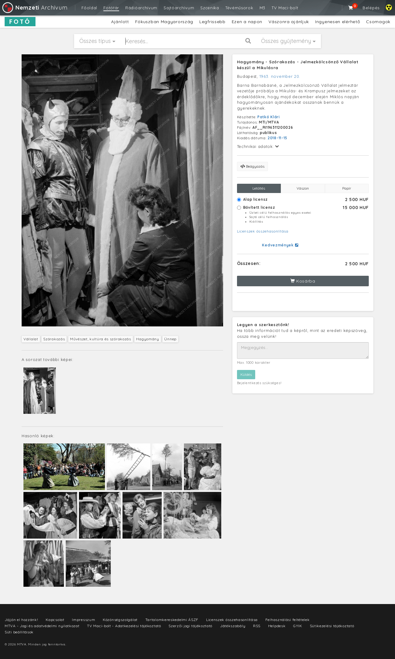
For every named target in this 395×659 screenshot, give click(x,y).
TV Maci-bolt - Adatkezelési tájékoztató (124, 625)
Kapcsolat (55, 619)
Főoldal (89, 7)
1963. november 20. (280, 76)
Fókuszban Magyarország (164, 21)
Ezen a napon (247, 21)
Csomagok (378, 21)
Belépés (371, 7)
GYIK (297, 625)
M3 (262, 7)
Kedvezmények (280, 245)
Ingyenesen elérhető (337, 21)
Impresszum (83, 619)
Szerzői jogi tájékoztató (190, 625)
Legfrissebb (212, 21)
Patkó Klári (268, 117)
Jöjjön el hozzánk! (21, 619)
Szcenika (209, 7)
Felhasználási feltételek (287, 619)
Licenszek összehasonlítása (263, 231)
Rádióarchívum (141, 7)
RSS (256, 625)
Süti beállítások (19, 632)
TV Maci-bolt (285, 7)
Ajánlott (120, 21)
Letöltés (258, 188)
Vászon (303, 188)
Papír (346, 188)
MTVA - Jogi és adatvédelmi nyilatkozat (42, 625)
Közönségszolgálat (120, 619)
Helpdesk (277, 625)
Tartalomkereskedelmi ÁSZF (172, 619)
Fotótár (111, 7)
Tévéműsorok (239, 7)
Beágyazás (252, 166)
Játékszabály (232, 625)
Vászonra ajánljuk (288, 21)
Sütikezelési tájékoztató (332, 625)
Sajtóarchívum (179, 7)
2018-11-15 (277, 138)
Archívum (34, 7)
